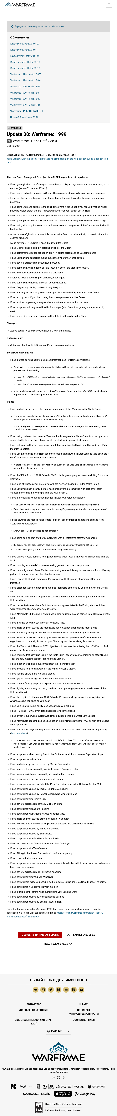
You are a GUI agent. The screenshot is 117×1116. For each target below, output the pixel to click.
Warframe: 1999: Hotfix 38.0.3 (25, 98)
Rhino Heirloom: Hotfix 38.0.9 (25, 62)
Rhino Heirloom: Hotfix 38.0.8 (25, 68)
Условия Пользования (33, 1010)
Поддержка (33, 1003)
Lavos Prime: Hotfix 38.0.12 (24, 43)
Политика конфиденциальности (84, 1012)
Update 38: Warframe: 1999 (24, 117)
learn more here (19, 733)
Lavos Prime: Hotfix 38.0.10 (24, 56)
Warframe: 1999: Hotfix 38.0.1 (26, 111)
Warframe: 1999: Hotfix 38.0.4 (25, 92)
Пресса (83, 1003)
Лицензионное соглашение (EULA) (33, 1022)
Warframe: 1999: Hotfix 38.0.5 (25, 86)
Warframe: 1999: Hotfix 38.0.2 (25, 105)
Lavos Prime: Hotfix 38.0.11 (24, 49)
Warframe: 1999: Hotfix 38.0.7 (25, 74)
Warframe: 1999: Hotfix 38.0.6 (25, 80)
